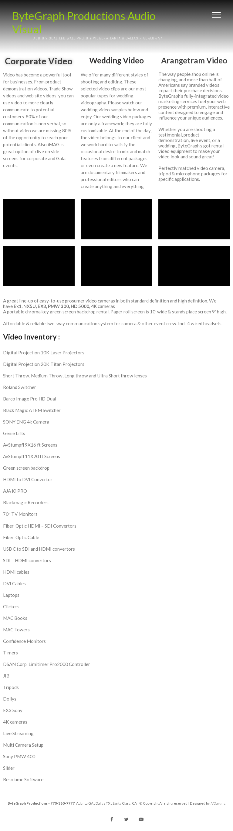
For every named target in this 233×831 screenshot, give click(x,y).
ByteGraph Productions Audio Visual (84, 22)
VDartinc (218, 803)
